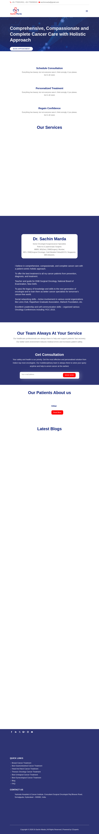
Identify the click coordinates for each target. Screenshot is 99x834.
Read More (57, 412)
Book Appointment (21, 49)
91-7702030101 (34, 724)
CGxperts (75, 829)
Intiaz (54, 406)
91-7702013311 (21, 724)
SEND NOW (70, 375)
